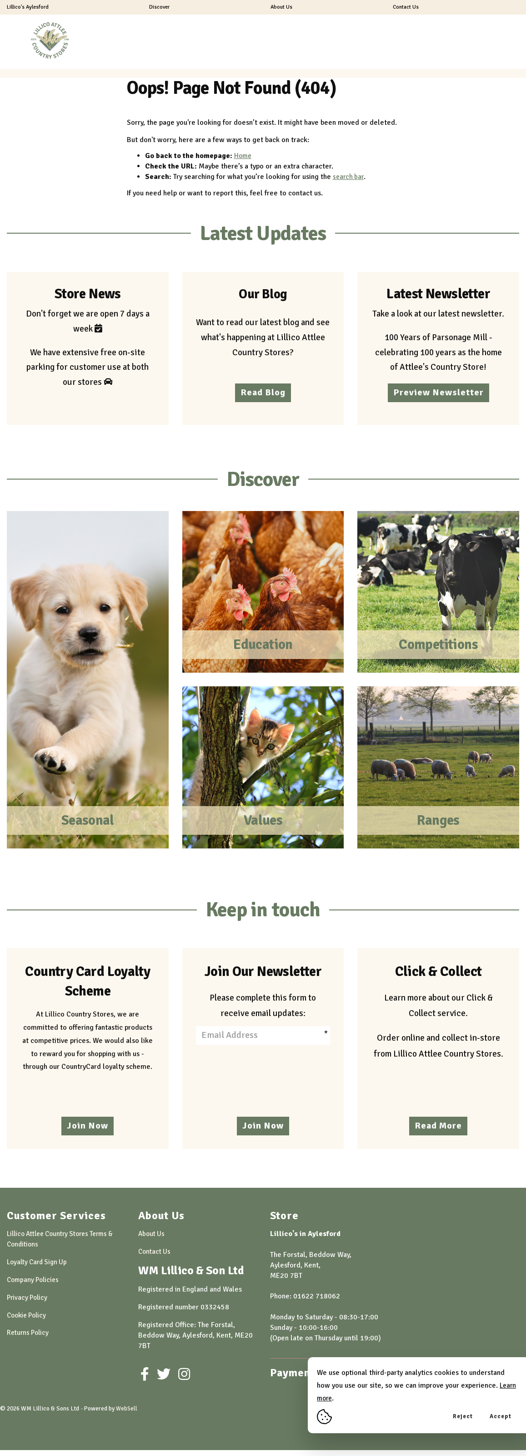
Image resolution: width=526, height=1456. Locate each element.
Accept (500, 1416)
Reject (463, 1416)
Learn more (335, 1398)
